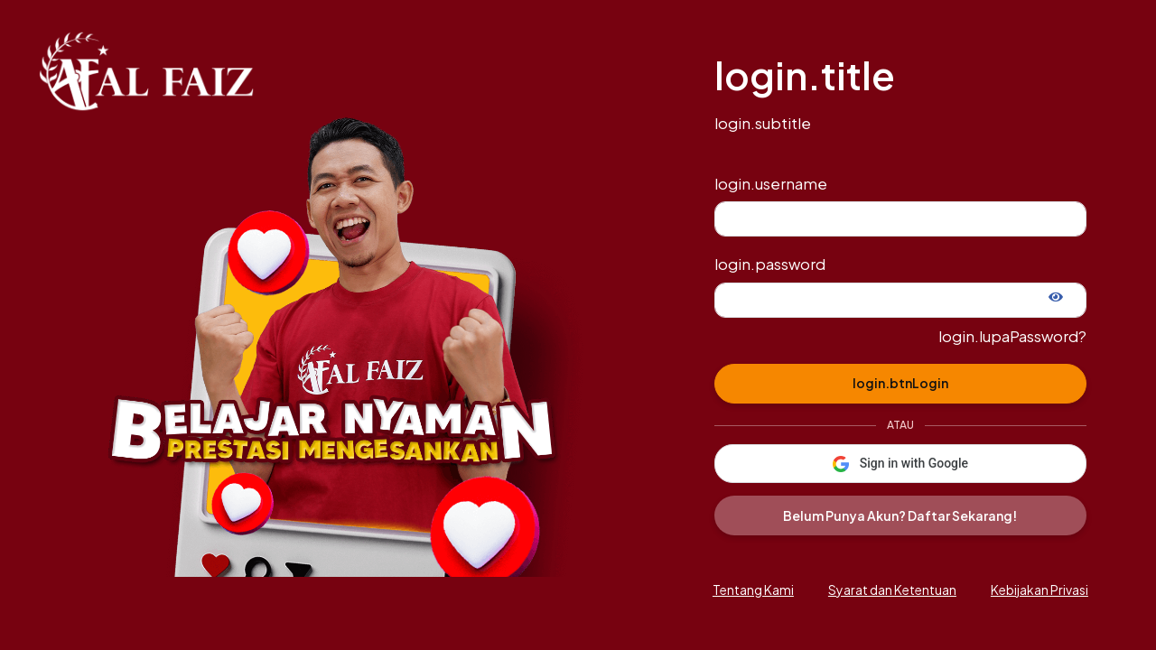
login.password (769, 264)
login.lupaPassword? (1012, 336)
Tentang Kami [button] (753, 589)
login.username (770, 183)
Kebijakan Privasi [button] (1039, 589)
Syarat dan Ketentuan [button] (892, 589)
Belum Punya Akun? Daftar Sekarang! (900, 515)
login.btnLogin (900, 383)
